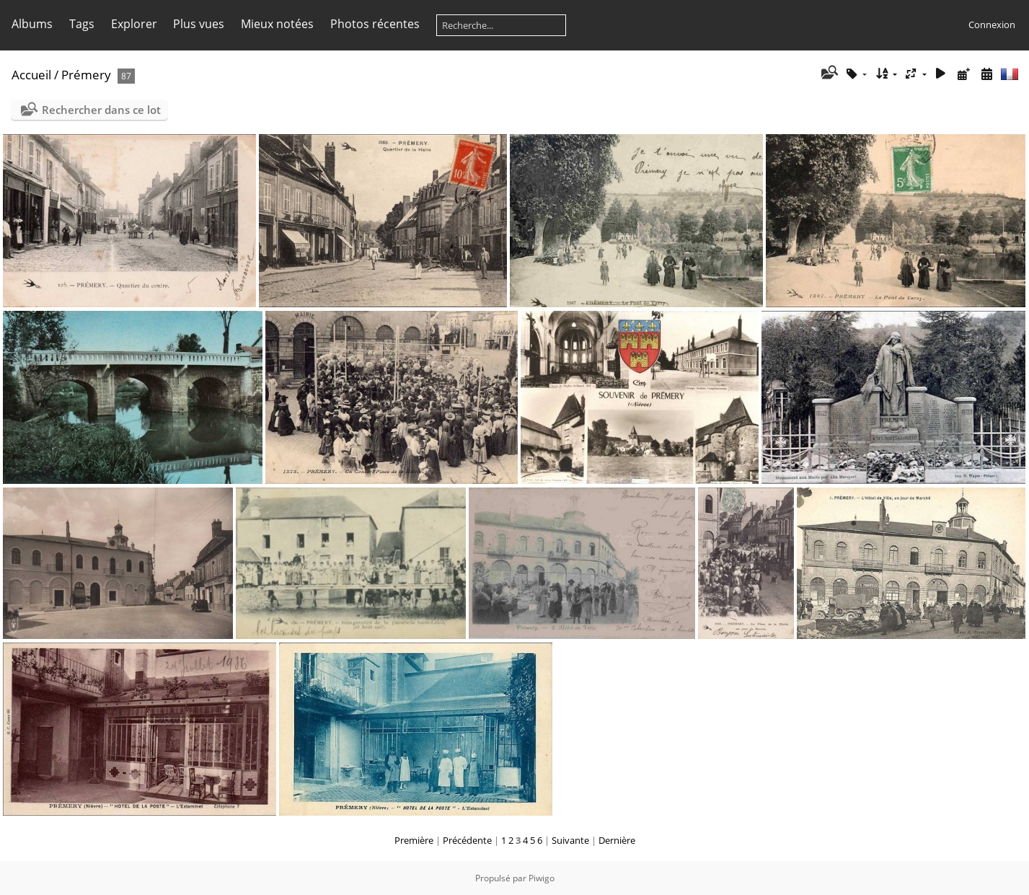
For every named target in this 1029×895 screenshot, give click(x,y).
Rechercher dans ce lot (101, 109)
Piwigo (542, 878)
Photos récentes (375, 24)
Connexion (991, 24)
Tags (81, 24)
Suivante (570, 840)
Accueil (31, 74)
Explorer (134, 24)
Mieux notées (277, 24)
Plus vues (198, 24)
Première (413, 840)
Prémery (86, 74)
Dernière (617, 840)
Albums (32, 24)
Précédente (467, 840)
